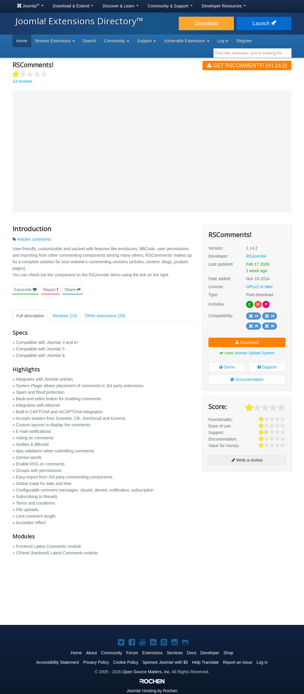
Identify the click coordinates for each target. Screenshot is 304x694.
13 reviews (22, 81)
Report (50, 289)
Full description (30, 315)
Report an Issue (237, 662)
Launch (264, 23)
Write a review (247, 460)
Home (21, 41)
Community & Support (170, 6)
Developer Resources (224, 6)
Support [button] (146, 41)
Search (89, 41)
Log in (223, 41)
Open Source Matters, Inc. (146, 671)
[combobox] (252, 53)
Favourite (25, 289)
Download (206, 23)
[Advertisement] (247, 514)
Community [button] (116, 41)
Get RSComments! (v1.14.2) (247, 65)
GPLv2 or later (259, 286)
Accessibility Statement (57, 662)
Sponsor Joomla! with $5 (165, 662)
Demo (227, 367)
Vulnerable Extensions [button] (186, 41)
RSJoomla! (256, 256)
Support (267, 367)
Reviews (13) (65, 315)
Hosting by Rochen (151, 690)
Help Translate (205, 662)
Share (72, 289)
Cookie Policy (125, 662)
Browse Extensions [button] (55, 41)
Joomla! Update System (254, 353)
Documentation (246, 379)
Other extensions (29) (105, 315)
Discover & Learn (120, 6)
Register (244, 41)
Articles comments (34, 239)
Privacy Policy (96, 662)
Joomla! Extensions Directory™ (79, 21)
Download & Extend (73, 6)
